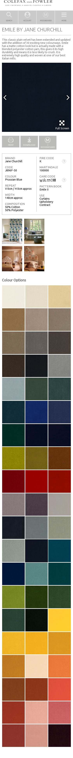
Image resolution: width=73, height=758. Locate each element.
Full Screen (62, 125)
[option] (36, 97)
